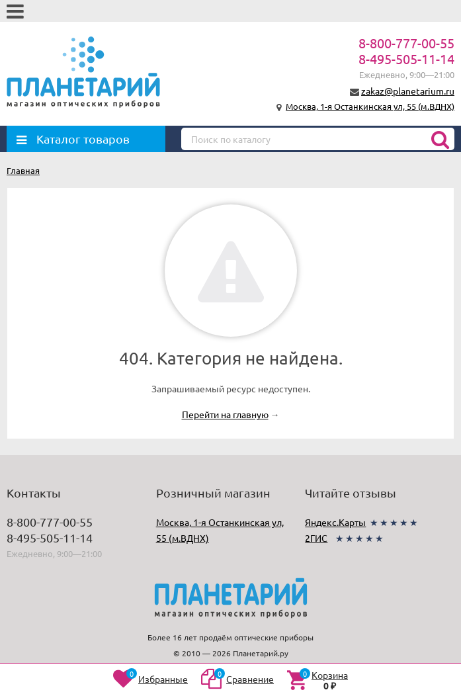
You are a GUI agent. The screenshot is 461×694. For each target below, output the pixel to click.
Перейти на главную (225, 414)
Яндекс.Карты (335, 522)
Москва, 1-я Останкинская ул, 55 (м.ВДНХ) (370, 106)
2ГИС (316, 538)
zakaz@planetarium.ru (407, 91)
